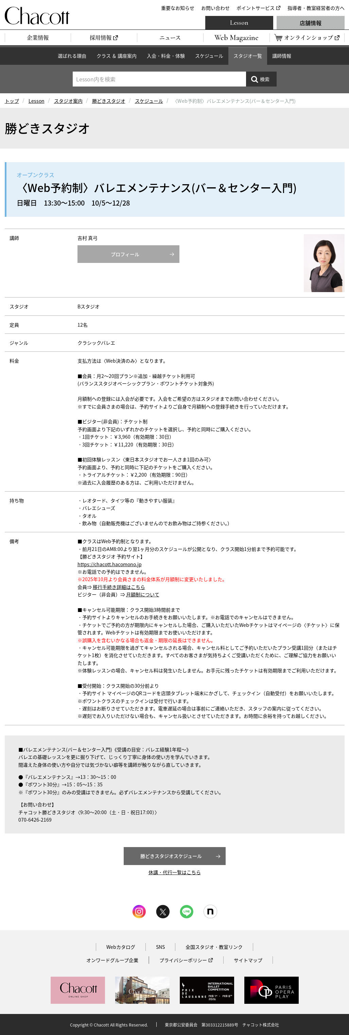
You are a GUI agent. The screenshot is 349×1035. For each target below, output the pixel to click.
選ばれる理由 (72, 55)
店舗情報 (310, 23)
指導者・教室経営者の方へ (316, 7)
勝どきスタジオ (108, 100)
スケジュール (209, 55)
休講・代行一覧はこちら (175, 872)
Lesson (239, 23)
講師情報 (281, 55)
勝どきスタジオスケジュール (171, 855)
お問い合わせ (215, 7)
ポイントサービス (256, 7)
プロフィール (125, 254)
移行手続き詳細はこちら (119, 586)
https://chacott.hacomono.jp (109, 564)
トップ (12, 100)
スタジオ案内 (68, 100)
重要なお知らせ (177, 7)
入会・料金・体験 (166, 55)
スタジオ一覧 (247, 55)
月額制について (142, 594)
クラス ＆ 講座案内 (117, 55)
